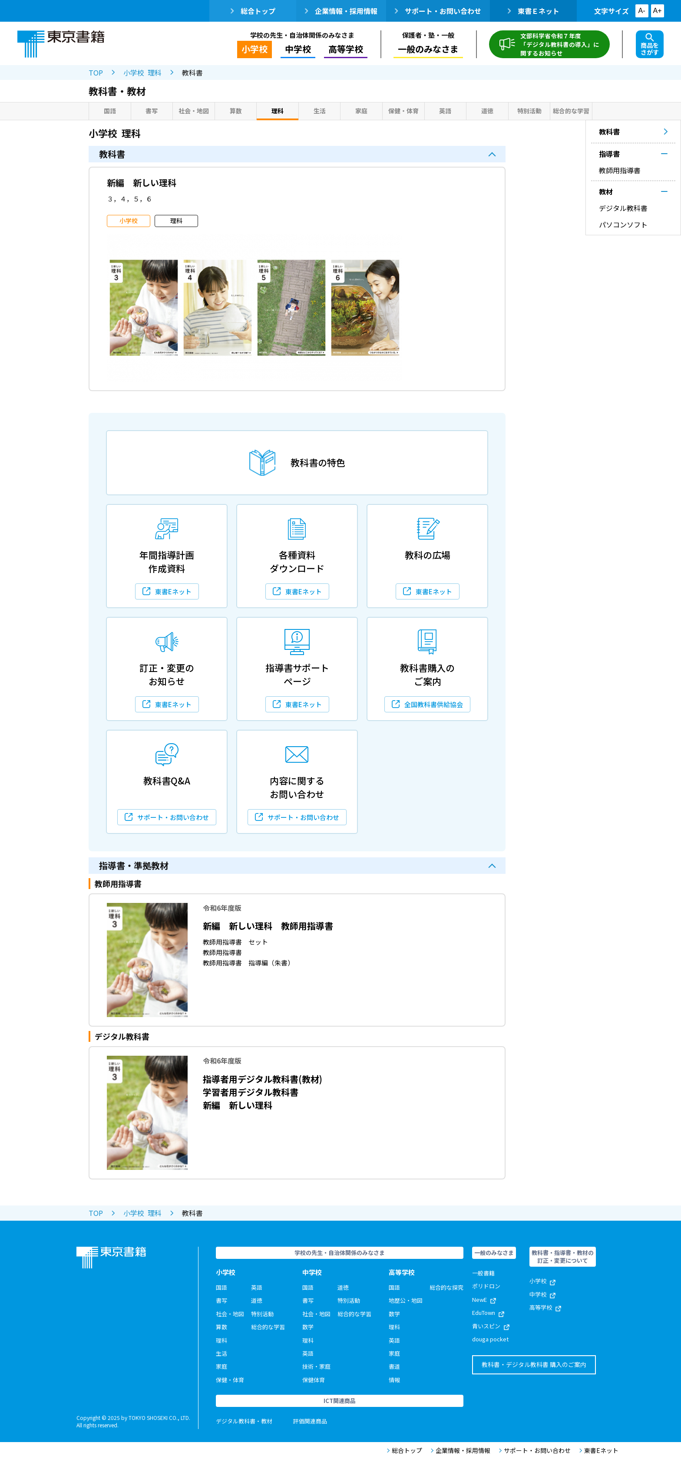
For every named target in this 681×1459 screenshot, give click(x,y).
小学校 (254, 49)
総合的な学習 (571, 110)
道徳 (487, 110)
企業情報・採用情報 (341, 11)
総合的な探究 (446, 1287)
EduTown (488, 1312)
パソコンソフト (623, 224)
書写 (151, 110)
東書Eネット (598, 1450)
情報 (394, 1380)
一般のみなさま (428, 49)
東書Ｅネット (533, 11)
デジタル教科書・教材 (244, 1421)
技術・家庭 (316, 1366)
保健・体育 (403, 110)
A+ (657, 10)
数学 (308, 1327)
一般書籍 (483, 1273)
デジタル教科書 (623, 208)
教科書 (633, 131)
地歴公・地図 (406, 1300)
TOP (96, 72)
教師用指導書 (620, 170)
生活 (320, 110)
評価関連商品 (310, 1421)
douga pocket (490, 1339)
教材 (606, 191)
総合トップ (253, 11)
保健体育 (313, 1380)
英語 (445, 110)
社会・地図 (194, 110)
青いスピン (490, 1326)
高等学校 (345, 49)
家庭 (361, 110)
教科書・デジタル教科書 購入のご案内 (534, 1364)
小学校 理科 (142, 72)
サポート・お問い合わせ (438, 11)
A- (641, 10)
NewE (484, 1299)
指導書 (609, 153)
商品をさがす (650, 44)
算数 (236, 110)
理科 (277, 110)
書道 (394, 1366)
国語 (110, 110)
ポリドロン (486, 1286)
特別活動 (529, 110)
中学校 (298, 49)
